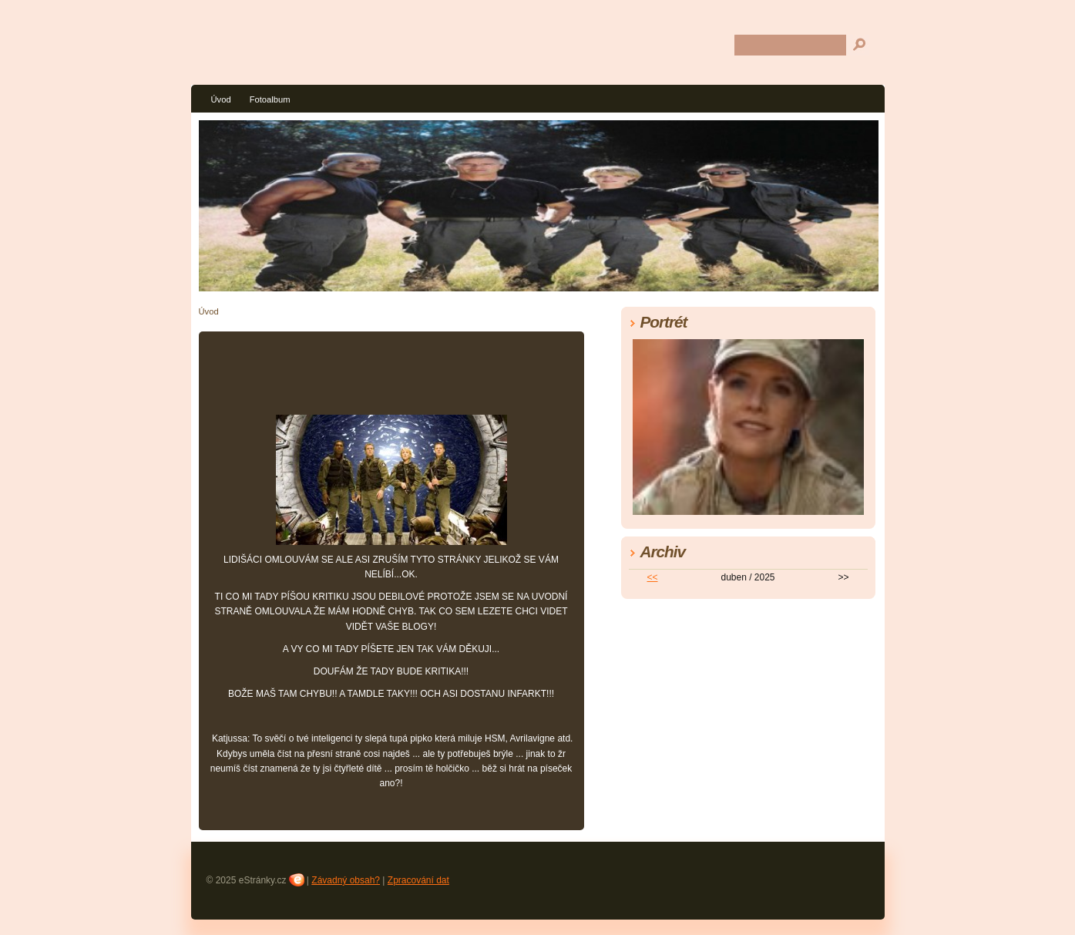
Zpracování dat (418, 880)
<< (652, 577)
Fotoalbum (270, 99)
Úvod (221, 99)
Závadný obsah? (345, 880)
